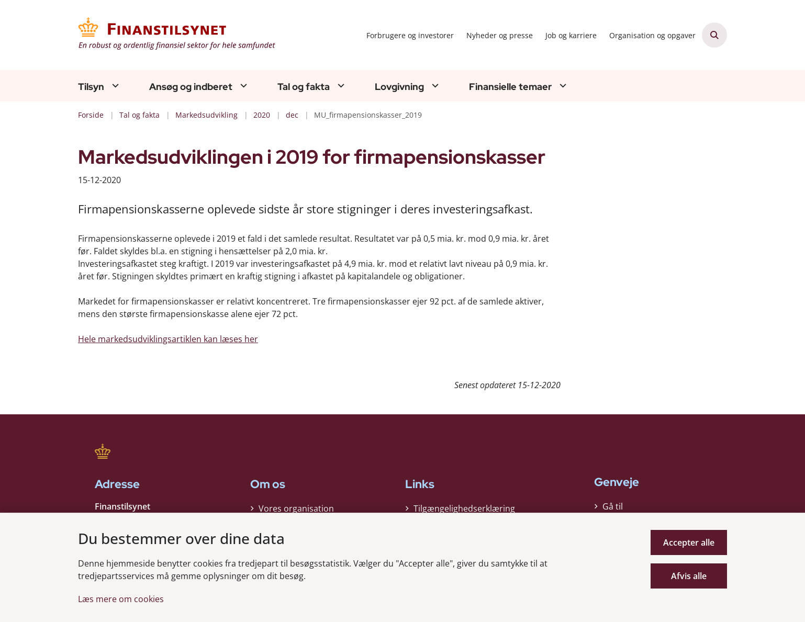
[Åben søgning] (714, 35)
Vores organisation (296, 508)
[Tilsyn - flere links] (114, 85)
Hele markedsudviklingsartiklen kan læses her (168, 339)
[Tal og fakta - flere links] (340, 85)
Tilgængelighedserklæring (464, 508)
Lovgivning (399, 87)
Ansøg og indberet (190, 87)
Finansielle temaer (510, 87)
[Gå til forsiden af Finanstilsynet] (177, 35)
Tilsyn (91, 87)
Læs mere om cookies (121, 599)
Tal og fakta (303, 87)
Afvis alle (689, 576)
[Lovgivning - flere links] (434, 85)
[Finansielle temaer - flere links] (562, 85)
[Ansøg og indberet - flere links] (242, 85)
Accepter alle (688, 542)
